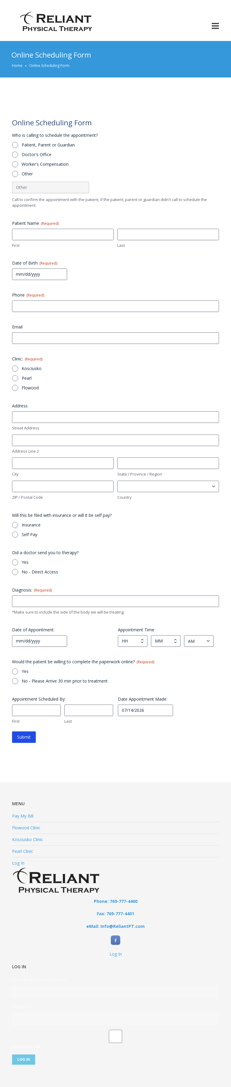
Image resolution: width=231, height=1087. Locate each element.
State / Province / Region (139, 474)
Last (121, 245)
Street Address (25, 428)
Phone (28, 295)
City (15, 474)
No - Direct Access (40, 572)
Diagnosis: (32, 590)
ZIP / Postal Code (27, 497)
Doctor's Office (36, 154)
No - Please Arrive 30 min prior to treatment (65, 681)
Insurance (31, 525)
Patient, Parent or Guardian (48, 145)
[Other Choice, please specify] (50, 187)
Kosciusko (32, 368)
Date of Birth (34, 263)
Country (124, 497)
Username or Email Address (39, 980)
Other (27, 174)
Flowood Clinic (26, 828)
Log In (18, 863)
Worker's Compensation (45, 164)
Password (21, 1006)
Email (17, 327)
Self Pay (29, 534)
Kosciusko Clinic (27, 839)
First (16, 245)
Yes (25, 562)
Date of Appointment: (33, 630)
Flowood (30, 388)
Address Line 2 (25, 451)
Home (17, 65)
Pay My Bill (22, 816)
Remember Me (26, 1046)
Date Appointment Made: (142, 699)
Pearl (27, 378)
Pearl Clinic (22, 851)
